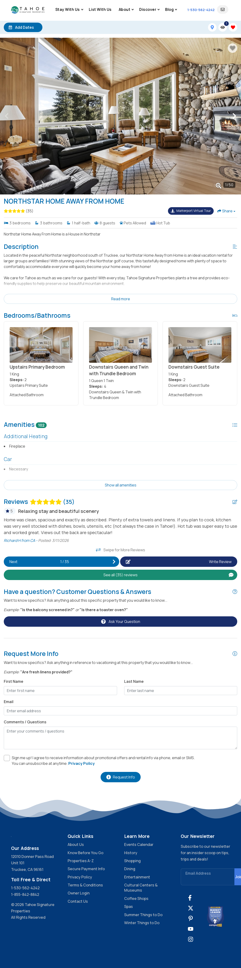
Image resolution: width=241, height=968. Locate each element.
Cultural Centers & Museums (141, 887)
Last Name (134, 681)
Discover (147, 9)
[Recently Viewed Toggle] (222, 27)
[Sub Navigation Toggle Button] (82, 9)
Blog (169, 9)
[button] (6, 116)
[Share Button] (226, 211)
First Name (13, 681)
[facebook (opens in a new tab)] (190, 897)
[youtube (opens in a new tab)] (190, 929)
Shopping (132, 860)
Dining (129, 868)
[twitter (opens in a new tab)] (190, 908)
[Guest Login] (222, 9)
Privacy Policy (80, 877)
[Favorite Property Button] (232, 48)
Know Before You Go (85, 852)
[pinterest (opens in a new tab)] (190, 918)
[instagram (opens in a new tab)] (190, 939)
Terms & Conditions (85, 885)
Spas (128, 906)
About (125, 9)
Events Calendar (138, 844)
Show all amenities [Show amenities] (120, 485)
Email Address (198, 873)
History (130, 852)
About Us (76, 844)
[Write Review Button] (178, 561)
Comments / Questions (25, 722)
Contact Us (78, 901)
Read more (120, 298)
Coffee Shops (136, 898)
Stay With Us (67, 9)
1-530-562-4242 (25, 887)
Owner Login (79, 893)
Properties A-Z (81, 860)
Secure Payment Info (86, 868)
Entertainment (137, 877)
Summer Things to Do (143, 914)
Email (8, 701)
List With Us (100, 9)
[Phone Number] (201, 9)
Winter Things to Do (141, 922)
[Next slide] (61, 561)
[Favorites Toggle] (233, 27)
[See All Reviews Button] (120, 575)
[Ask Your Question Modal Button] (120, 621)
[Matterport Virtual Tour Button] (191, 211)
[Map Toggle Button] (212, 27)
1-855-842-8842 (25, 894)
